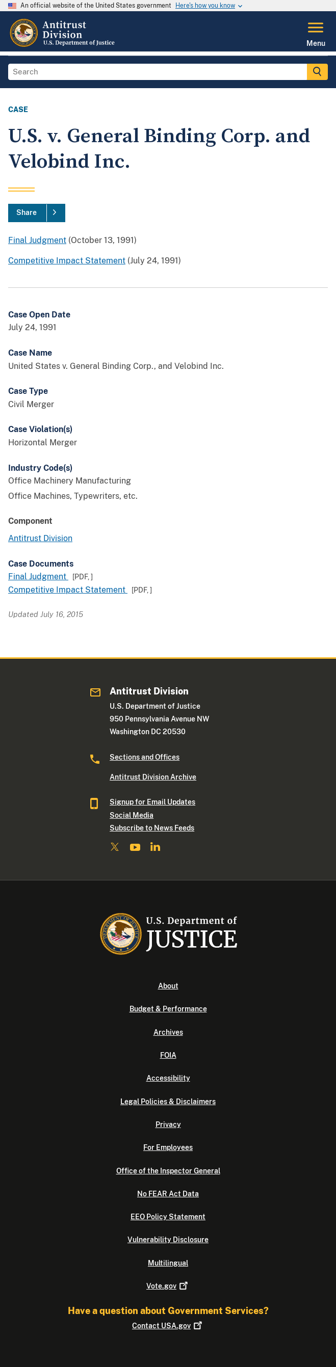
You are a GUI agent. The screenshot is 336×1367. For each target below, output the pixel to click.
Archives (168, 1032)
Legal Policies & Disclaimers (168, 1101)
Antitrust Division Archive (153, 777)
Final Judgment (37, 240)
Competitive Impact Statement (66, 260)
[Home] (63, 45)
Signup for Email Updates (152, 802)
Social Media (131, 815)
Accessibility (168, 1078)
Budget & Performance (168, 1009)
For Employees (168, 1147)
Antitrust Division (40, 538)
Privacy (168, 1124)
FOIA (168, 1055)
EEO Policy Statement (168, 1217)
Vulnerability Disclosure (168, 1240)
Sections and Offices (144, 757)
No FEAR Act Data (168, 1194)
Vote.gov (168, 1286)
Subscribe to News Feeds (152, 828)
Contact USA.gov (168, 1326)
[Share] (36, 213)
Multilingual (168, 1263)
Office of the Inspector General (168, 1171)
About (168, 986)
